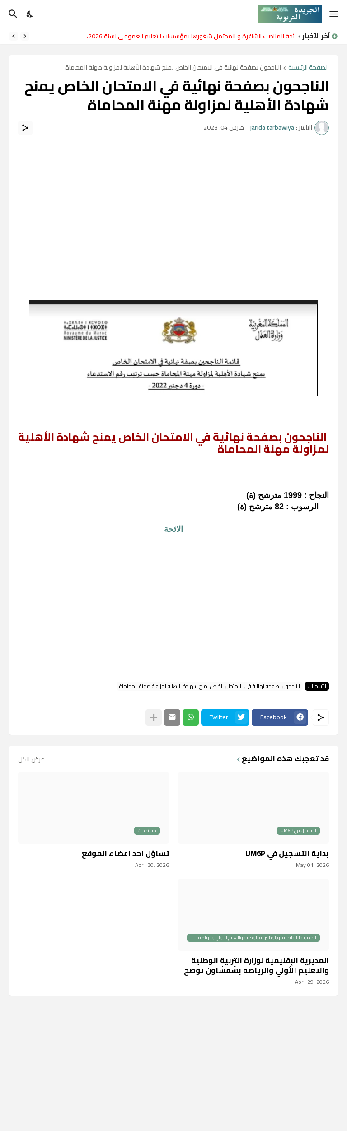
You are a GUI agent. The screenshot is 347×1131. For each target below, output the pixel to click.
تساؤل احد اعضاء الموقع (125, 853)
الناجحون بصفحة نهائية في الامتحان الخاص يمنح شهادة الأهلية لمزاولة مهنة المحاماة (173, 68)
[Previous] (24, 36)
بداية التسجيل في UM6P (287, 853)
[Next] (13, 36)
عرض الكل (31, 759)
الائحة (173, 529)
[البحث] (12, 14)
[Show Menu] (334, 14)
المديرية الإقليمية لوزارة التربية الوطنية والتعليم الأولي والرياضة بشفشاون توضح (256, 965)
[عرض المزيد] (153, 717)
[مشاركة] (25, 128)
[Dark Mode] (30, 14)
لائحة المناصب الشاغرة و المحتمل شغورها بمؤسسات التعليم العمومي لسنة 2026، (188, 36)
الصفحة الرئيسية (308, 68)
